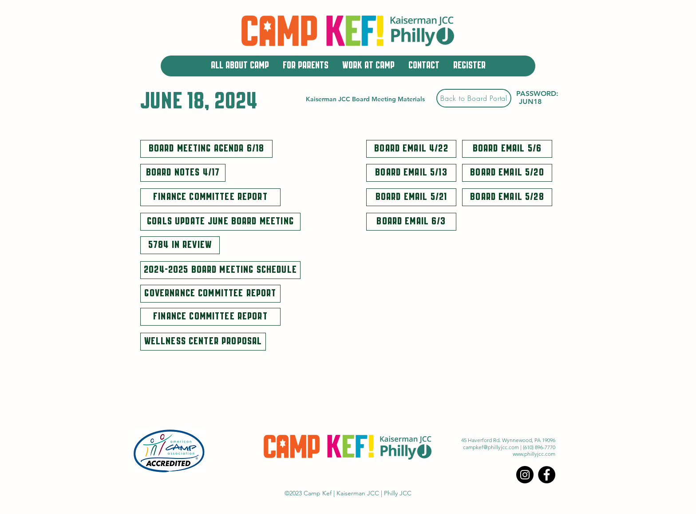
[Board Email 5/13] (411, 173)
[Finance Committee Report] (210, 197)
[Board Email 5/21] (411, 197)
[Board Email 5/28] (507, 197)
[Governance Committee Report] (210, 294)
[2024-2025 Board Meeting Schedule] (220, 270)
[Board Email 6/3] (411, 222)
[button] (240, 66)
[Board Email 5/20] (507, 173)
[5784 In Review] (180, 245)
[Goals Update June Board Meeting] (220, 222)
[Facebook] (546, 474)
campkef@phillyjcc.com (491, 447)
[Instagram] (525, 474)
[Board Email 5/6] (507, 149)
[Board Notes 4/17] (182, 173)
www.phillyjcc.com (534, 453)
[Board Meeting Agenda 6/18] (206, 149)
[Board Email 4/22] (411, 149)
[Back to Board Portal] (473, 98)
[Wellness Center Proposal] (203, 342)
